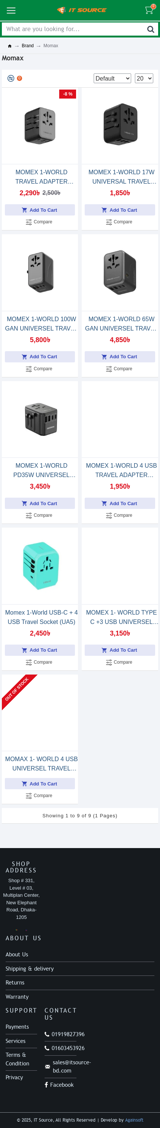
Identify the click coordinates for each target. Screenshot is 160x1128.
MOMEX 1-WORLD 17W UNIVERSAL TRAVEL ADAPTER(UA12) (121, 177)
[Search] (150, 29)
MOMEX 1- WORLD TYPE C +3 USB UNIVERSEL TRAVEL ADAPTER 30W (121, 618)
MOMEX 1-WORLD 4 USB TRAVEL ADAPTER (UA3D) (121, 471)
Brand (28, 45)
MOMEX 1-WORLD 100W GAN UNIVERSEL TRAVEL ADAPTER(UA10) (41, 324)
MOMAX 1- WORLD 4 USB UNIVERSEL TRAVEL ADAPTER (41, 764)
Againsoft (134, 1120)
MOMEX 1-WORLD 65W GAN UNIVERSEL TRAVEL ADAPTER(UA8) (121, 324)
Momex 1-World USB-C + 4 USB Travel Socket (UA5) (41, 617)
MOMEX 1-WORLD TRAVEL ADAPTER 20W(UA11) (41, 177)
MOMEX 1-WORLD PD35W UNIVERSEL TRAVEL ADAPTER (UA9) (41, 471)
